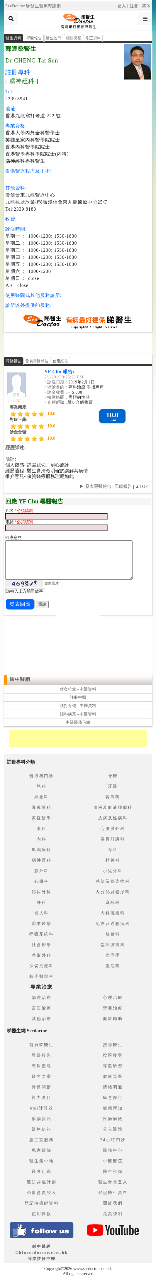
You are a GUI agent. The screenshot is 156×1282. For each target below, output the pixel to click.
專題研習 (113, 1066)
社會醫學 (41, 945)
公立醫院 (113, 1129)
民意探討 (113, 1097)
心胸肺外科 (113, 828)
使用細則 (60, 361)
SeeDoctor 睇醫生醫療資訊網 (33, 6)
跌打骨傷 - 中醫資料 (78, 705)
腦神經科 (41, 860)
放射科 (113, 934)
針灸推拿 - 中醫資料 (78, 689)
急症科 (113, 966)
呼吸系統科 (41, 934)
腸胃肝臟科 (113, 839)
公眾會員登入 (42, 1192)
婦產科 (41, 797)
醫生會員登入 (113, 1182)
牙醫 (113, 786)
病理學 (113, 955)
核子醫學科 (41, 976)
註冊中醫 (78, 697)
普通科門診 (41, 776)
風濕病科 (41, 850)
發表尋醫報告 (37, 361)
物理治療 (41, 997)
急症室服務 (41, 1140)
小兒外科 (113, 871)
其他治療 (41, 1019)
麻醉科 (113, 902)
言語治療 (41, 1008)
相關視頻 (73, 38)
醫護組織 (41, 1171)
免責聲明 (113, 1214)
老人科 (41, 913)
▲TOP (141, 486)
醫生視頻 (113, 1171)
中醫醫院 (113, 1161)
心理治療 (113, 997)
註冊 (134, 6)
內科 (42, 839)
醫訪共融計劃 (42, 1182)
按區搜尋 (113, 1055)
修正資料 (93, 38)
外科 (42, 902)
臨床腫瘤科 (113, 945)
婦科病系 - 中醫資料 (78, 714)
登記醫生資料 (113, 1192)
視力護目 (41, 1097)
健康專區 (113, 1076)
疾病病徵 (113, 1119)
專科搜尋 (41, 1066)
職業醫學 (41, 923)
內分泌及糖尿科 (113, 892)
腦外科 (41, 871)
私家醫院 (41, 1150)
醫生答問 (54, 38)
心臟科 (41, 881)
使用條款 (41, 1214)
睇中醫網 (20, 679)
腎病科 (113, 797)
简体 (146, 6)
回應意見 (13, 537)
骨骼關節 (41, 1087)
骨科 (113, 850)
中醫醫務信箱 (78, 722)
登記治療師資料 (41, 1203)
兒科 (42, 786)
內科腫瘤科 (113, 913)
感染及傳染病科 (113, 881)
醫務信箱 (41, 1129)
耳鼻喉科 (41, 807)
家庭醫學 (41, 818)
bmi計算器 (42, 1108)
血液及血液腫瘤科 (113, 807)
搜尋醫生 (113, 1045)
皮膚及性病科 (113, 818)
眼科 (42, 828)
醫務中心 (113, 1150)
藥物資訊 (41, 1119)
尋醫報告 (34, 38)
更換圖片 (52, 583)
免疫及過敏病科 (113, 923)
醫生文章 (41, 1076)
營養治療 (113, 1008)
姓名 (10, 510)
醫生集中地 (41, 1161)
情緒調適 (113, 1087)
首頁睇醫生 (41, 1045)
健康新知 (113, 1108)
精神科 (113, 860)
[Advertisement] (78, 342)
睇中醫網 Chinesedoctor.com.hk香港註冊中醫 (41, 1252)
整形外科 (41, 955)
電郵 (10, 522)
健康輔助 (113, 1019)
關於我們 (113, 1203)
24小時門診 (113, 1140)
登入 (121, 6)
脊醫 (113, 776)
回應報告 (123, 486)
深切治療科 (41, 966)
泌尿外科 (41, 892)
